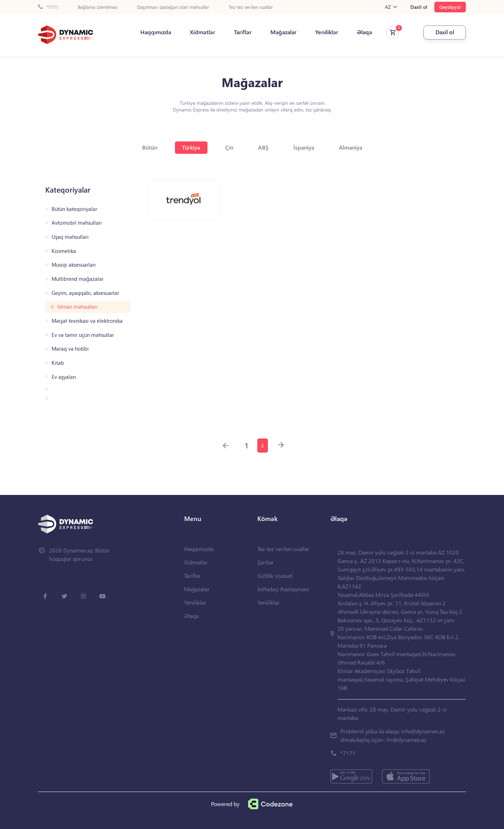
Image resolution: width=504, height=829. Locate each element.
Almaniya (350, 147)
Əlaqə (364, 32)
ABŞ (263, 147)
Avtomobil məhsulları (77, 222)
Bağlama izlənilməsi (98, 7)
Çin (229, 147)
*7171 (48, 7)
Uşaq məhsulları (70, 237)
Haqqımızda (155, 32)
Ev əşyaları (64, 377)
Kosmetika (64, 251)
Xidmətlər (202, 32)
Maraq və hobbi (70, 348)
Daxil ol (418, 7)
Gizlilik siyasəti (275, 575)
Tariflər (243, 32)
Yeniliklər (326, 32)
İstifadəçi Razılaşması (283, 589)
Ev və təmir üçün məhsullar (83, 335)
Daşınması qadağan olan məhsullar (173, 7)
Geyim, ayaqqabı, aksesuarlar (85, 293)
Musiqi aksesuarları (74, 264)
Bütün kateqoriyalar (74, 209)
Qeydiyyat (450, 7)
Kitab (58, 362)
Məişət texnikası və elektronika (87, 320)
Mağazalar (283, 32)
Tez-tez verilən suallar (251, 7)
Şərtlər (265, 562)
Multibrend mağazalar (78, 279)
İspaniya (303, 147)
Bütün (149, 147)
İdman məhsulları (77, 306)
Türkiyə (191, 147)
